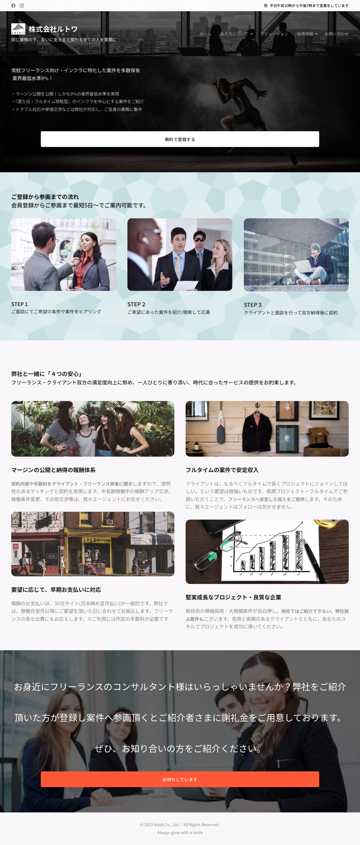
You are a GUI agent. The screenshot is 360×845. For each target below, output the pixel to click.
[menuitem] (203, 34)
